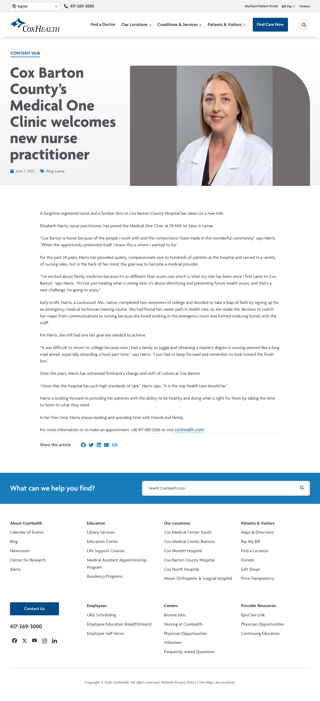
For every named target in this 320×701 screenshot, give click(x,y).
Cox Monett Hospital (183, 550)
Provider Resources (258, 605)
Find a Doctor (103, 24)
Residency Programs (104, 576)
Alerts (15, 569)
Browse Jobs (175, 615)
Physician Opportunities (185, 633)
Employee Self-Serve (105, 633)
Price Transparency (257, 578)
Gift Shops (250, 569)
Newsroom (20, 550)
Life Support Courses (106, 550)
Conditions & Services (180, 24)
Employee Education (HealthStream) (119, 624)
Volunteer (173, 642)
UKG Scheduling (101, 615)
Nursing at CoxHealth (183, 624)
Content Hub (25, 53)
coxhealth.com (189, 429)
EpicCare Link (253, 615)
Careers (304, 6)
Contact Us (34, 608)
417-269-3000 (82, 6)
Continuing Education (260, 633)
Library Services (101, 532)
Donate (247, 560)
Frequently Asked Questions (189, 651)
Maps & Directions (257, 532)
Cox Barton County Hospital (189, 560)
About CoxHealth (26, 523)
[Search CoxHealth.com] (226, 488)
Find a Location (254, 550)
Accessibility (225, 682)
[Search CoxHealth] (304, 25)
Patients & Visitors (227, 24)
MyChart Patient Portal (261, 6)
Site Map (206, 682)
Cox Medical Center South (188, 532)
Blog (14, 541)
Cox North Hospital (181, 569)
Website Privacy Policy (178, 682)
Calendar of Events (27, 532)
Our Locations (137, 24)
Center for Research (28, 560)
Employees (97, 605)
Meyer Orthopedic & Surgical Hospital (198, 578)
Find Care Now (270, 24)
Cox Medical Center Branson (189, 541)
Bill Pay (288, 6)
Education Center (102, 541)
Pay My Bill (250, 541)
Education (96, 523)
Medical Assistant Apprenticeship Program (116, 563)
